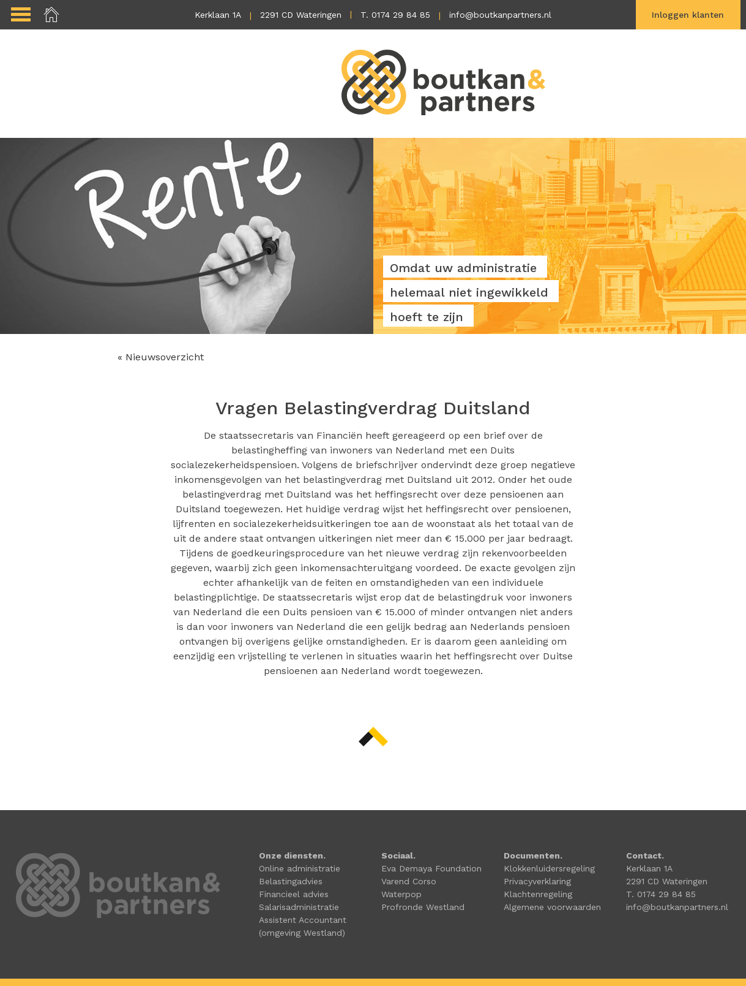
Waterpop (401, 894)
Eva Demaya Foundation (431, 868)
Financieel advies (294, 894)
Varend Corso (408, 881)
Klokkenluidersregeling (549, 868)
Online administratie (299, 868)
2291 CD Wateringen (300, 15)
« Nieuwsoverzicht (160, 357)
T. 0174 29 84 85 (395, 15)
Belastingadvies (291, 881)
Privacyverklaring (537, 881)
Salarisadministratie (299, 907)
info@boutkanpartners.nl (500, 15)
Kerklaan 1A (218, 15)
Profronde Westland (422, 907)
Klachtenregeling (538, 894)
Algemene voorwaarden (552, 907)
